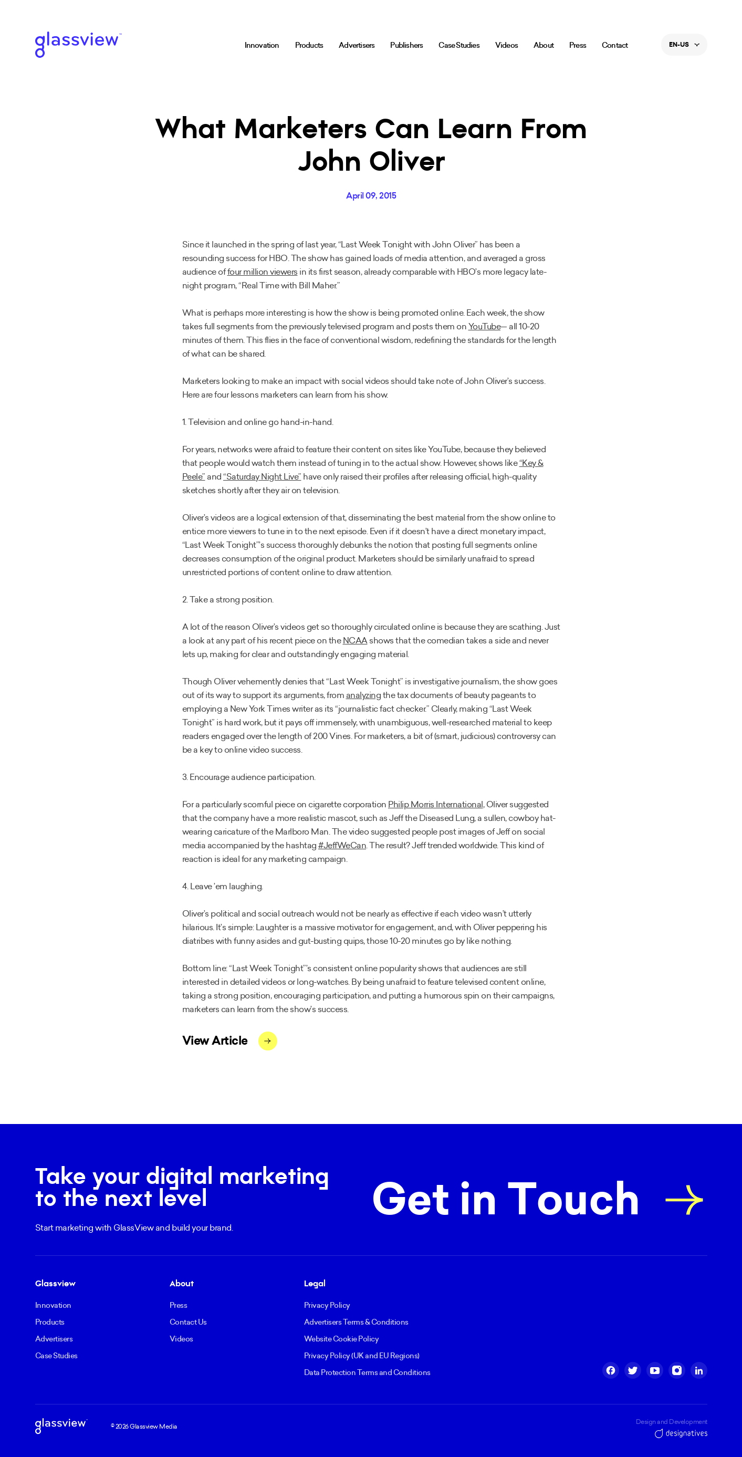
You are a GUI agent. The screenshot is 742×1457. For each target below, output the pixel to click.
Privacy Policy (327, 1305)
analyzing (363, 695)
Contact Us (188, 1322)
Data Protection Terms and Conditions (367, 1372)
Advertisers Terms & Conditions (356, 1322)
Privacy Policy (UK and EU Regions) (362, 1355)
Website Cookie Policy (341, 1339)
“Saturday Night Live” (262, 476)
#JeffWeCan (342, 845)
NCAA (355, 640)
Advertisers (356, 45)
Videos (506, 45)
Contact (615, 45)
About (543, 45)
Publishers (406, 45)
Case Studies (458, 45)
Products (309, 45)
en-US (684, 48)
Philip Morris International (435, 804)
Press (577, 45)
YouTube (484, 326)
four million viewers (262, 271)
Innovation (262, 45)
